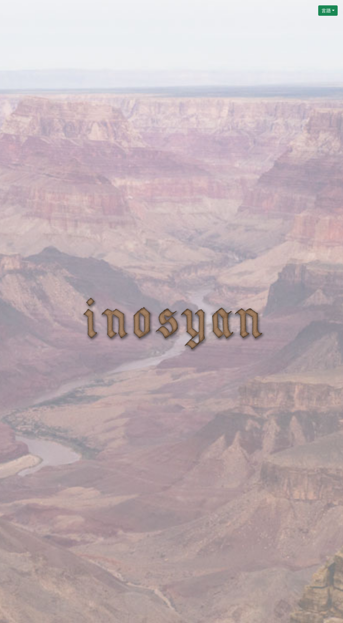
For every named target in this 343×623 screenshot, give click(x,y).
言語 (326, 10)
